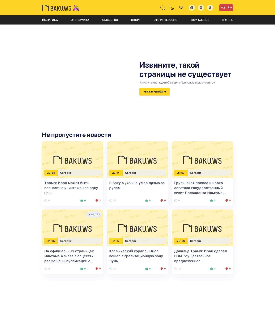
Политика (50, 19)
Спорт (136, 19)
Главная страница (154, 91)
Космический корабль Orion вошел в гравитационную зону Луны (136, 256)
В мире (227, 19)
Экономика (80, 19)
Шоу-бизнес (199, 19)
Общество (110, 19)
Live (226, 7)
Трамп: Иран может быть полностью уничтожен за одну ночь (71, 188)
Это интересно (165, 19)
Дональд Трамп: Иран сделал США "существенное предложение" (200, 256)
